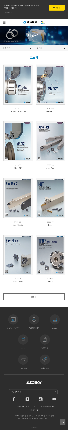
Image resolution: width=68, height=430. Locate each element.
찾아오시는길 (34, 410)
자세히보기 (7, 12)
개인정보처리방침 (23, 406)
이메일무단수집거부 (47, 406)
